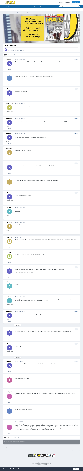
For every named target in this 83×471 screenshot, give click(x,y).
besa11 (9, 296)
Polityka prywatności (40, 462)
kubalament (9, 59)
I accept (76, 468)
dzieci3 (9, 407)
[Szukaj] (65, 6)
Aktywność (24, 6)
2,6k (9, 417)
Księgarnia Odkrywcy (32, 6)
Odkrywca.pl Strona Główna (9, 6)
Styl (34, 462)
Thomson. (9, 376)
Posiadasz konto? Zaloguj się (65, 2)
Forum (18, 7)
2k (9, 386)
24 (9, 306)
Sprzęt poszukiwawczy (19, 50)
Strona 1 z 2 (16, 54)
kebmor (9, 207)
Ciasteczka (52, 462)
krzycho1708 (9, 103)
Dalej (9, 54)
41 (9, 158)
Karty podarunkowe (41, 6)
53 (9, 217)
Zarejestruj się (75, 2)
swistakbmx (9, 148)
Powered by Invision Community (41, 464)
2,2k (9, 402)
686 (9, 84)
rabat (9, 74)
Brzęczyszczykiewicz (9, 391)
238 (9, 262)
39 (9, 113)
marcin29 (9, 237)
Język (30, 462)
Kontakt (47, 462)
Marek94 (9, 252)
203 (9, 69)
